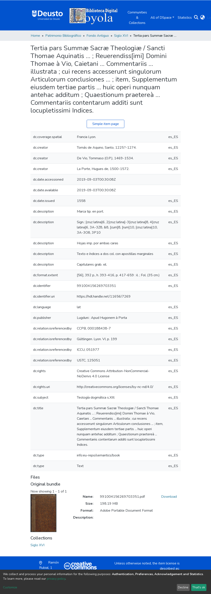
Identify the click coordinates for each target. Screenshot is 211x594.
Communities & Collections (137, 17)
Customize (10, 587)
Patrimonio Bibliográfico (63, 35)
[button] (202, 17)
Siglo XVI (121, 35)
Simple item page (105, 123)
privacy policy (56, 579)
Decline (183, 587)
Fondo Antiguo (97, 35)
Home (35, 35)
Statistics (185, 17)
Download (169, 496)
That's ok (198, 587)
